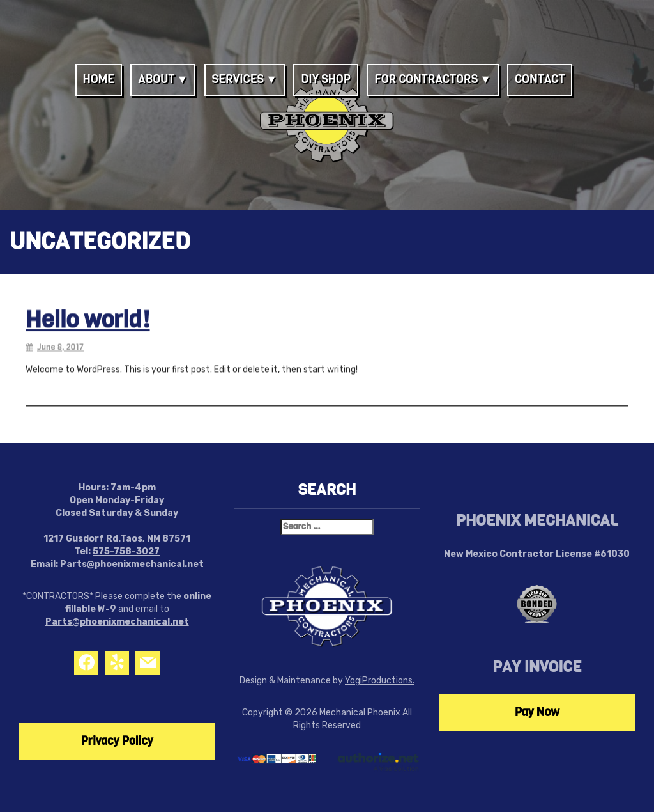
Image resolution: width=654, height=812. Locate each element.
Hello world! (88, 322)
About (156, 79)
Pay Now (537, 712)
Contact (540, 79)
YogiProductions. (379, 680)
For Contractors (426, 79)
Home (98, 79)
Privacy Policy (117, 741)
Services (238, 79)
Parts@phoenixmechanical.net (132, 564)
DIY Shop (326, 79)
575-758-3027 (126, 551)
